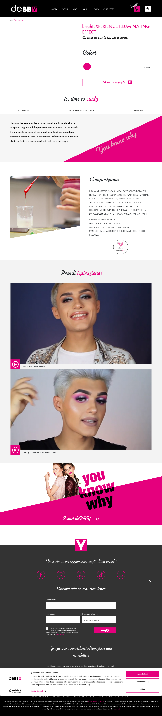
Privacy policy (59, 634)
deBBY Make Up (24, 9)
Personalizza (142, 702)
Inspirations (138, 110)
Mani (84, 9)
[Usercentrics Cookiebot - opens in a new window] (15, 711)
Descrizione (23, 110)
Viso (75, 9)
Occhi (65, 9)
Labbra (54, 9)
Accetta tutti (143, 694)
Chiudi (81, 680)
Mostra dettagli (37, 711)
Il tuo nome (50, 614)
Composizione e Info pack (81, 110)
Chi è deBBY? (109, 9)
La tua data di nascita (90, 614)
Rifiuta (142, 710)
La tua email (51, 599)
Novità (95, 9)
